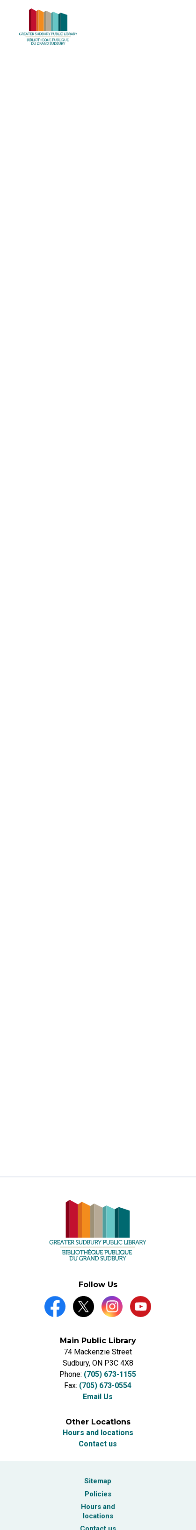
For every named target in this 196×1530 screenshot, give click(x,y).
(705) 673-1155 (110, 1374)
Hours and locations (98, 1432)
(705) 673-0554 (105, 1385)
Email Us (98, 1396)
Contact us (98, 1443)
